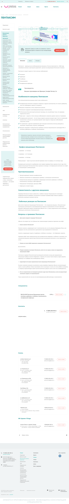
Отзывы (38, 60)
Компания (35, 452)
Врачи (46, 6)
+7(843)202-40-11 (61, 135)
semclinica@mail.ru (49, 360)
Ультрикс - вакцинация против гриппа (8, 74)
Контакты (56, 6)
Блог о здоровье (37, 466)
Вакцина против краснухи (6, 77)
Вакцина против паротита (6, 80)
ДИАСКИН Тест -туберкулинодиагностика (8, 95)
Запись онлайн (59, 294)
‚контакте (60, 456)
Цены (37, 6)
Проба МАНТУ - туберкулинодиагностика (8, 98)
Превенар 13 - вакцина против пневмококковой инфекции (6, 70)
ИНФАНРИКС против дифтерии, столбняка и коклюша (7, 43)
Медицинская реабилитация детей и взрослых (8, 144)
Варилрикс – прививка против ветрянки (6, 54)
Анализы (8, 120)
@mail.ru (10, 457)
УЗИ (8, 110)
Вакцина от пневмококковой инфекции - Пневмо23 (7, 87)
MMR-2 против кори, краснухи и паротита (7, 46)
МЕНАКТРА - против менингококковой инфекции (7, 61)
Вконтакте (2, 1)
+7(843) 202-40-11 (48, 407)
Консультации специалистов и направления (8, 125)
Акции (29, 6)
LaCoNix (11, 494)
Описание (22, 60)
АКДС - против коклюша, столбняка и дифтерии (7, 101)
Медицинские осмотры (8, 115)
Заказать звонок (60, 1)
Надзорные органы (31, 490)
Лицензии (22, 490)
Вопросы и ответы (29, 1)
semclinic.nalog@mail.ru (9, 458)
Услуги (20, 6)
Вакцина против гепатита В (6, 57)
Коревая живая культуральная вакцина (6, 83)
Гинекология (8, 107)
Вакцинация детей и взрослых (8, 34)
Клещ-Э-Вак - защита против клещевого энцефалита (7, 91)
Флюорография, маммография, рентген (8, 136)
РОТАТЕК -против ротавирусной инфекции (6, 50)
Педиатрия (8, 25)
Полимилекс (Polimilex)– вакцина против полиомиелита (7, 65)
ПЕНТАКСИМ (5, 38)
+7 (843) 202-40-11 (51, 1)
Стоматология (8, 131)
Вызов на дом (8, 29)
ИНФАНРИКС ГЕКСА (7, 40)
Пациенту (20, 1)
